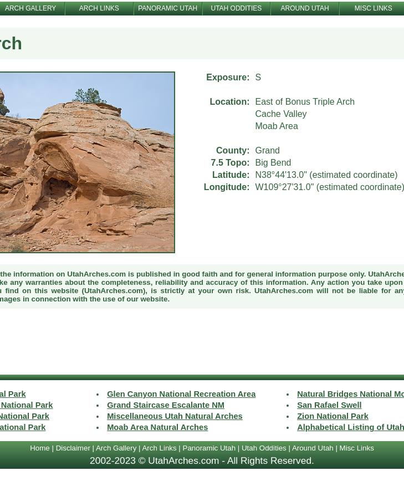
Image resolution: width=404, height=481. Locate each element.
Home (40, 448)
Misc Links (357, 448)
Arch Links (159, 448)
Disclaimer (73, 448)
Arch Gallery (116, 448)
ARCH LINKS (99, 8)
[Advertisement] (202, 343)
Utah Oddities (264, 448)
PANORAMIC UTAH (167, 8)
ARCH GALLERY (30, 8)
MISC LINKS (373, 8)
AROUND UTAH (305, 8)
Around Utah (313, 448)
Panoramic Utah (209, 448)
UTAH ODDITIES (236, 8)
